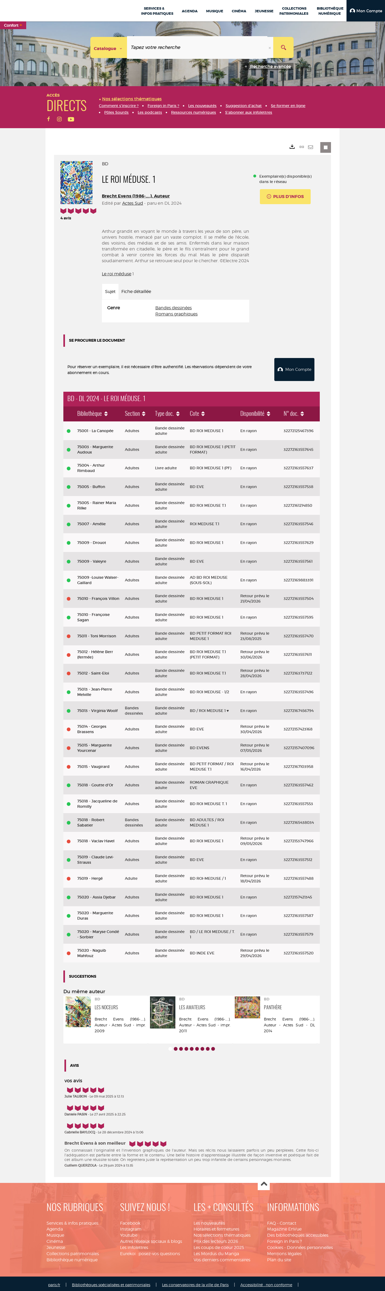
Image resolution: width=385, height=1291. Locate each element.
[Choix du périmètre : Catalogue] (108, 47)
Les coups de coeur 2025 (219, 1245)
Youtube (128, 1233)
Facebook (130, 1221)
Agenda (55, 1227)
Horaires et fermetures (216, 1227)
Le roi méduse (116, 273)
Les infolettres (134, 1245)
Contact (288, 1221)
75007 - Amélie (91, 522)
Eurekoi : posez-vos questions (150, 1251)
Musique (55, 1233)
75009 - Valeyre (91, 559)
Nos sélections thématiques (222, 1233)
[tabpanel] (175, 311)
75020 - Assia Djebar (96, 895)
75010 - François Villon (98, 596)
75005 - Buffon (91, 484)
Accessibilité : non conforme (266, 1282)
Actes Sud (132, 203)
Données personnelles (310, 1245)
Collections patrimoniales (73, 1251)
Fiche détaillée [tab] (136, 291)
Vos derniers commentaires (222, 1257)
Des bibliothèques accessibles (297, 1233)
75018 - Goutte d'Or (95, 782)
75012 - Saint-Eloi (93, 671)
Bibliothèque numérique (72, 1257)
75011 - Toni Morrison (96, 633)
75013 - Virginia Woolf (97, 708)
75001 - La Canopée (95, 428)
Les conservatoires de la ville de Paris (195, 1282)
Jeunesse (56, 1245)
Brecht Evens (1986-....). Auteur (136, 196)
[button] (365, 10)
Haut (264, 1182)
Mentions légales (284, 1251)
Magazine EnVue (284, 1227)
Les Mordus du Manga (216, 1251)
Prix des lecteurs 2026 (216, 1239)
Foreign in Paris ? (284, 1239)
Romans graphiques (176, 314)
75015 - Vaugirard (93, 764)
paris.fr (54, 1282)
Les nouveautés (209, 1221)
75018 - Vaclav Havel (95, 838)
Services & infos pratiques (72, 1221)
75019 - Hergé (90, 876)
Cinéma (55, 1239)
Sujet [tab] (110, 291)
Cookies (275, 1245)
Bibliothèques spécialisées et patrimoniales (111, 1282)
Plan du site (279, 1257)
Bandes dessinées (173, 307)
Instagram (130, 1227)
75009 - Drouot (91, 540)
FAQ (271, 1221)
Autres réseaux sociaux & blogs (151, 1239)
